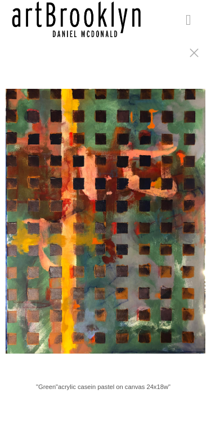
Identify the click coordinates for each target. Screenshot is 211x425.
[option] (105, 226)
